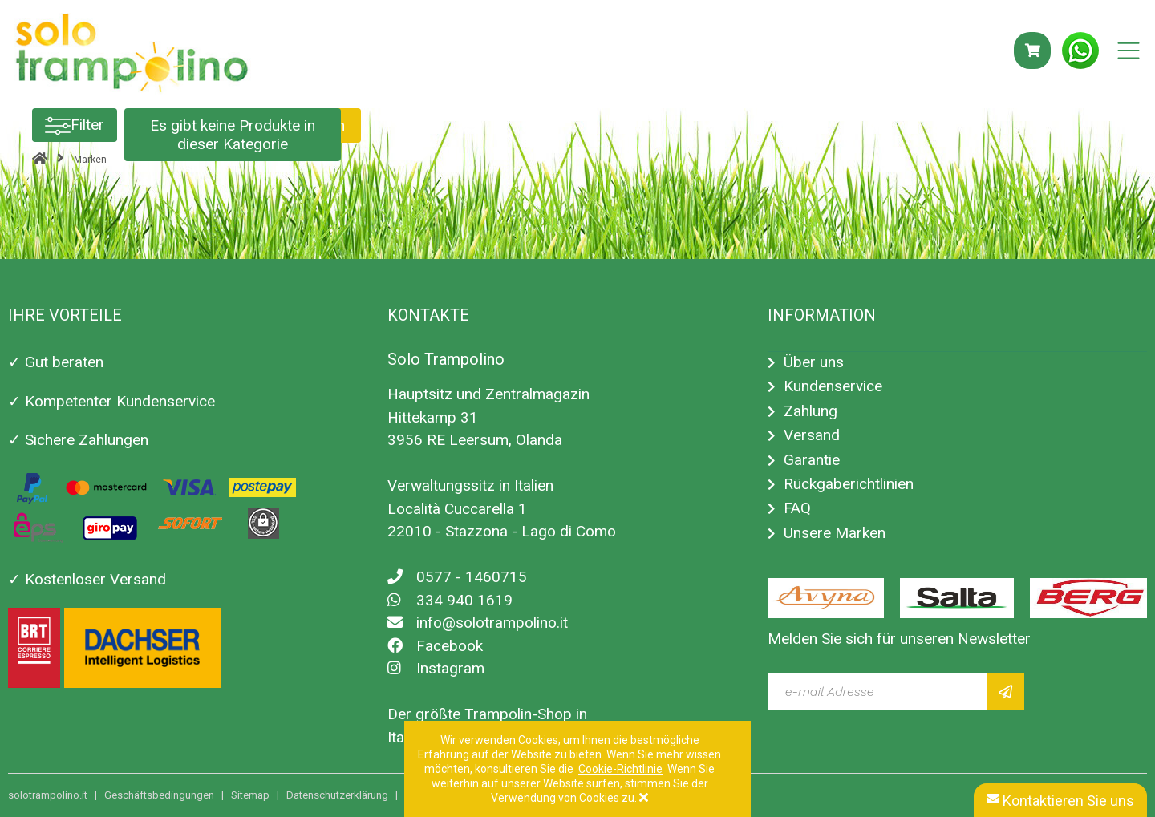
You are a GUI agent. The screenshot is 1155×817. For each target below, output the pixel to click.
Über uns (814, 362)
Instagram (435, 668)
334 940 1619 (450, 600)
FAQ (797, 508)
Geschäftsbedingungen (159, 795)
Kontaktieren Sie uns (1060, 800)
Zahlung (810, 411)
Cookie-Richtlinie (620, 768)
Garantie (812, 460)
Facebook (435, 646)
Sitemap (250, 795)
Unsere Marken (835, 533)
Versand (812, 435)
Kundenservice (833, 386)
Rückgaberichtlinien (849, 484)
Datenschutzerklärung (337, 795)
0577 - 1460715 (457, 577)
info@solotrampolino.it (477, 622)
